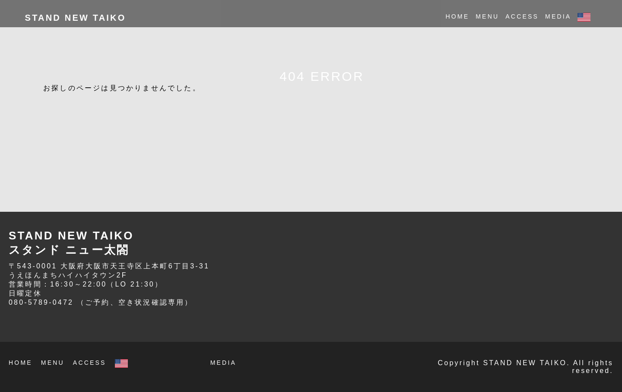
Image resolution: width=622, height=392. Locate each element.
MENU (487, 16)
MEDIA (558, 16)
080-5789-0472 (41, 302)
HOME (457, 16)
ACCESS (522, 16)
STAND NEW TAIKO (75, 17)
